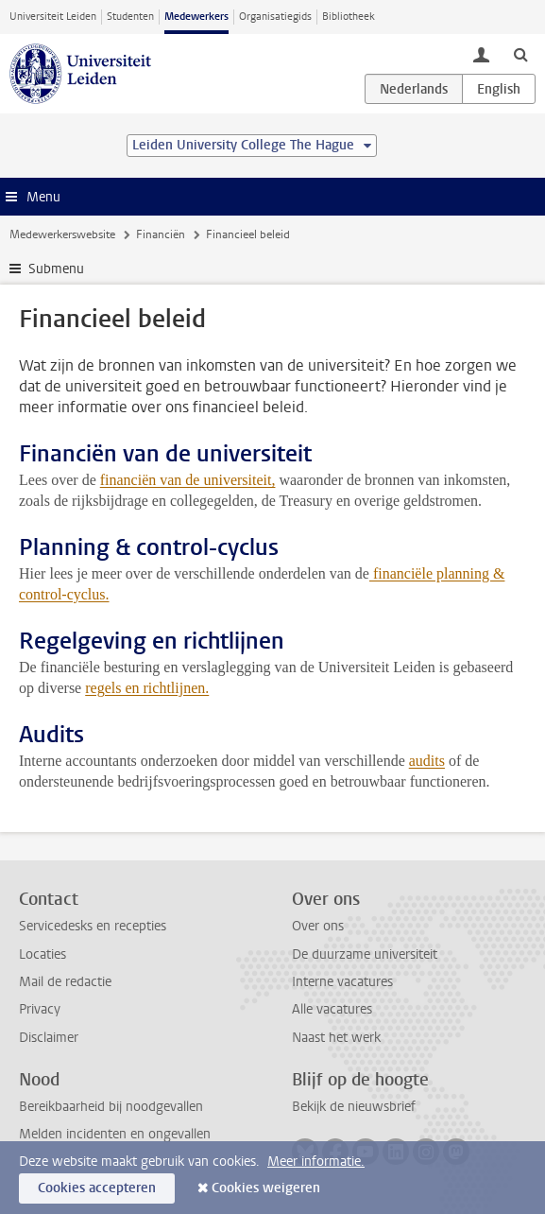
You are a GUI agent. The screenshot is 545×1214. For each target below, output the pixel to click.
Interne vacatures (342, 982)
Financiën (160, 234)
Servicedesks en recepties (92, 926)
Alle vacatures (332, 1009)
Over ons (318, 926)
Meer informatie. (316, 1162)
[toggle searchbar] (520, 54)
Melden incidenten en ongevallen (115, 1134)
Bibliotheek (348, 16)
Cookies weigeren (266, 1188)
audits (427, 761)
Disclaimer (48, 1038)
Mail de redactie (65, 982)
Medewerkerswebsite (62, 234)
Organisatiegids (275, 16)
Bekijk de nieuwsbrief (354, 1107)
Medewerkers (196, 16)
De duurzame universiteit (364, 954)
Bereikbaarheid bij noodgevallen (111, 1107)
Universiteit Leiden (52, 16)
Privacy (39, 1009)
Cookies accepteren (97, 1188)
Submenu (56, 269)
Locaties (42, 954)
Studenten (130, 16)
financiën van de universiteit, (188, 480)
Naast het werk (336, 1038)
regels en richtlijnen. (147, 688)
